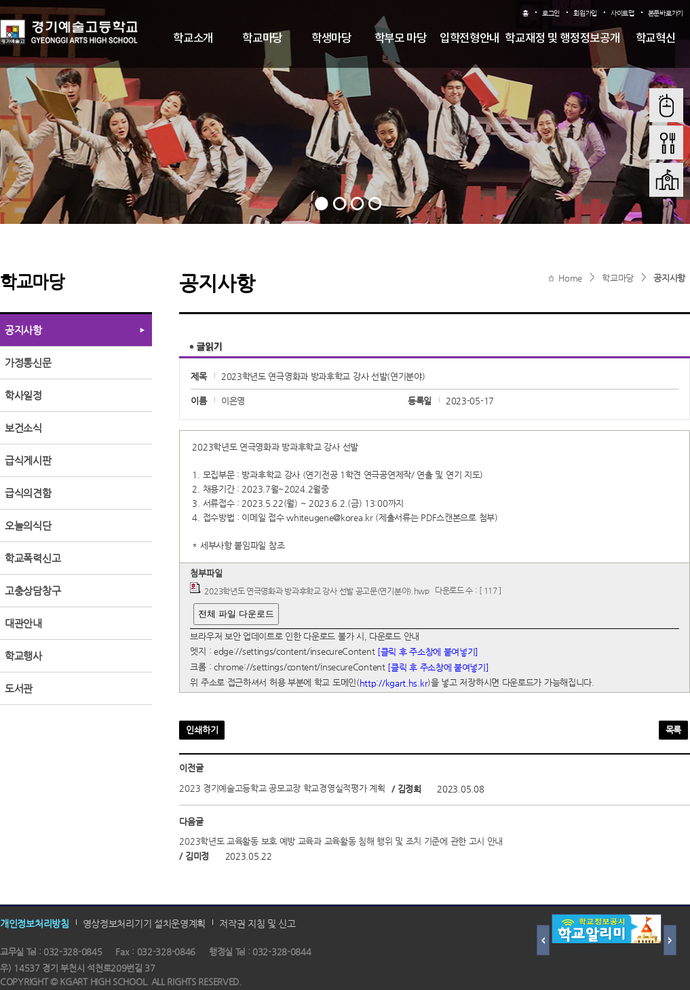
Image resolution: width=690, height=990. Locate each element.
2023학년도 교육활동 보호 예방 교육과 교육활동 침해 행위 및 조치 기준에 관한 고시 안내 (341, 842)
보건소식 (23, 428)
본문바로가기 (665, 13)
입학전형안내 (469, 38)
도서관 (19, 688)
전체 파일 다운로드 (235, 614)
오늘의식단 (28, 525)
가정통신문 (28, 362)
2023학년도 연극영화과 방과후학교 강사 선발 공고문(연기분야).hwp (316, 590)
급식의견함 (28, 493)
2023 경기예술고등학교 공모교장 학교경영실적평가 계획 (282, 789)
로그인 (551, 13)
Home (570, 278)
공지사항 (669, 278)
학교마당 (262, 38)
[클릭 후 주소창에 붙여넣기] (427, 652)
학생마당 (331, 38)
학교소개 (193, 38)
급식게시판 (28, 460)
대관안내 (23, 623)
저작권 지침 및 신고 (257, 922)
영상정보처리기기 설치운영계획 (144, 922)
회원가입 (585, 13)
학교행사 (23, 656)
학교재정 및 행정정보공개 (562, 38)
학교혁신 (656, 38)
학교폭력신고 (32, 558)
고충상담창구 (32, 590)
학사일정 (23, 395)
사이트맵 (622, 13)
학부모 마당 (401, 38)
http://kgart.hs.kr (394, 682)
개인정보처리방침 (34, 922)
